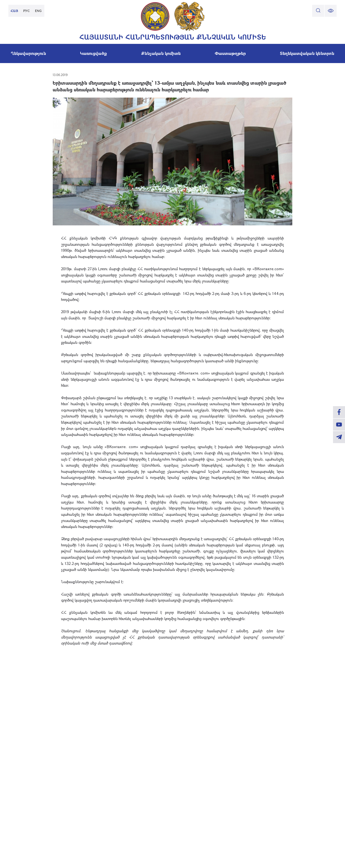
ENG (38, 10)
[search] (318, 11)
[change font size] (331, 11)
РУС (26, 10)
